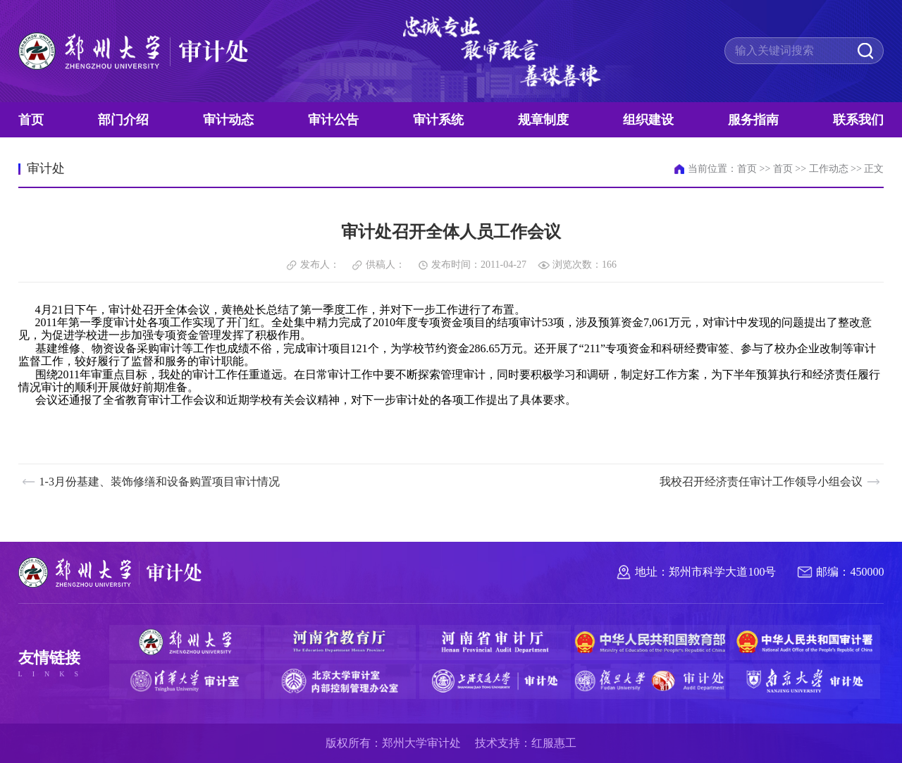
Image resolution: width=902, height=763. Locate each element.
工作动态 (828, 168)
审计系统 (438, 120)
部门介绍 (123, 120)
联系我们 (858, 120)
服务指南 (753, 120)
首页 (31, 120)
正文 (874, 168)
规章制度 (543, 120)
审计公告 (333, 120)
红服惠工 (553, 743)
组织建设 (648, 120)
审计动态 (228, 120)
